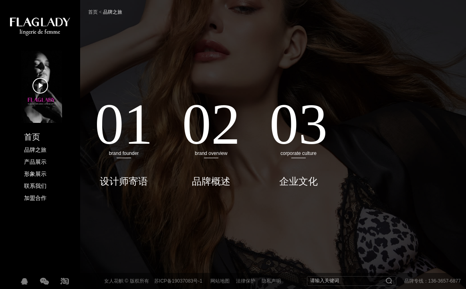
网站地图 (220, 281)
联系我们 (35, 186)
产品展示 (35, 162)
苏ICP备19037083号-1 (178, 281)
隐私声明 (271, 281)
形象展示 (35, 174)
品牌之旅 (35, 150)
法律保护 (245, 281)
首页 (32, 136)
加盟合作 (35, 198)
